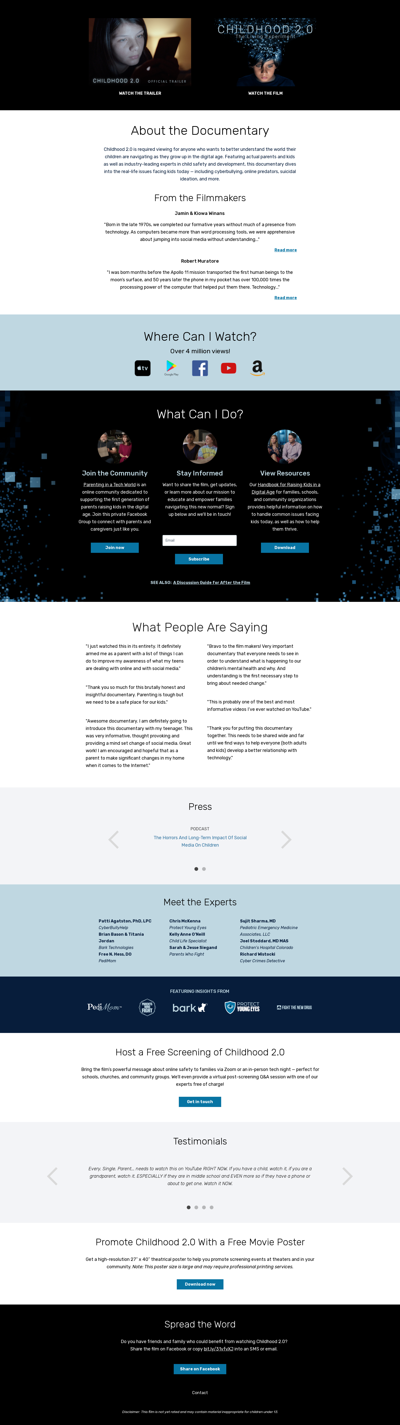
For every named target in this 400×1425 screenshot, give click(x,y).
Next (282, 839)
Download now (200, 1284)
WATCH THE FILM (265, 93)
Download (284, 547)
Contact (200, 1392)
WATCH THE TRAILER (140, 93)
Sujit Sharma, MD (258, 921)
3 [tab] (203, 1207)
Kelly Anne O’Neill (187, 934)
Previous (117, 839)
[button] (140, 52)
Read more (285, 250)
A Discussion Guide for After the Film (211, 582)
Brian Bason (111, 934)
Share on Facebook (200, 1369)
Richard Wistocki (257, 954)
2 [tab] (203, 869)
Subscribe (199, 559)
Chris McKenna (185, 921)
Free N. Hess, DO (115, 954)
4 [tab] (211, 1207)
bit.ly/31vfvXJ (218, 1348)
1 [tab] (196, 869)
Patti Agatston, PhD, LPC (125, 921)
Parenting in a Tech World (109, 484)
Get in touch (200, 1101)
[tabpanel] (200, 839)
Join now (114, 547)
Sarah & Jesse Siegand (193, 947)
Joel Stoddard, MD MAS (264, 941)
